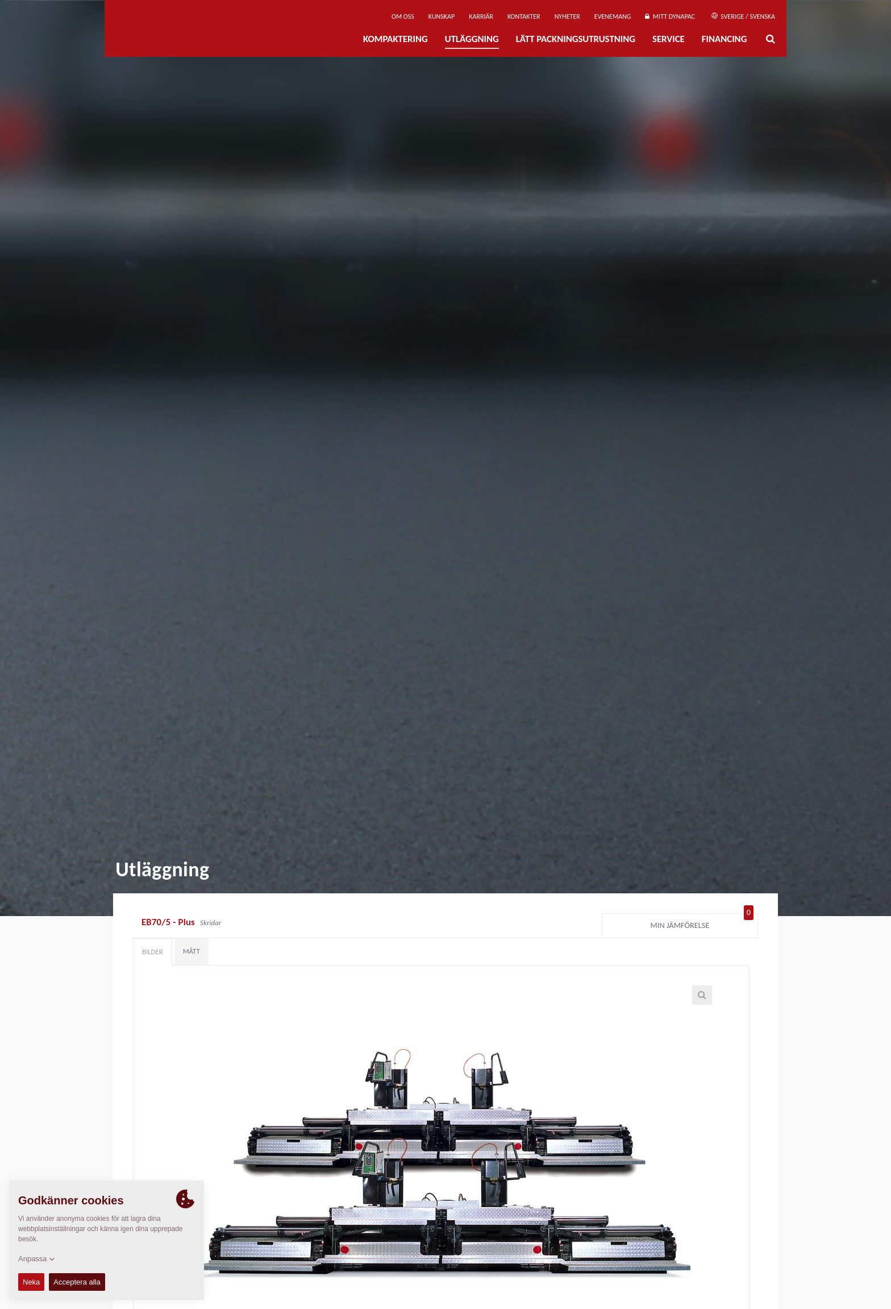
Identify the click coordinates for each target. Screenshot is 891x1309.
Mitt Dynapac (670, 16)
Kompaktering (395, 39)
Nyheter (567, 16)
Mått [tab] (191, 951)
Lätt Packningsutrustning (575, 39)
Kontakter (523, 16)
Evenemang (612, 16)
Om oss (403, 16)
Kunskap (441, 16)
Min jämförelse (702, 923)
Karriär (481, 16)
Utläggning (472, 39)
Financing (724, 39)
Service (668, 39)
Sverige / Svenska (743, 16)
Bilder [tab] (152, 951)
